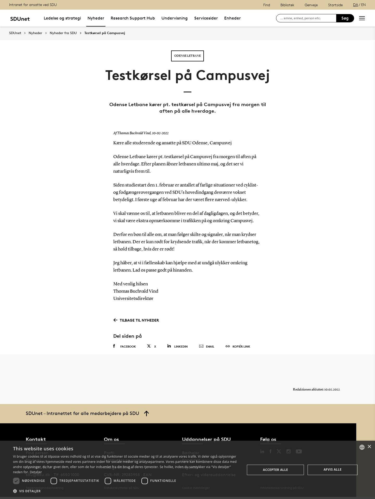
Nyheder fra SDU (63, 33)
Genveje (311, 5)
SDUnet (15, 33)
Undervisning (174, 18)
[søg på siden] (308, 18)
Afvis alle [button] (333, 469)
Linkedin (177, 346)
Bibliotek (287, 5)
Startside (335, 5)
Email (206, 346)
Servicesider (206, 18)
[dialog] (187, 470)
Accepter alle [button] (275, 470)
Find (266, 5)
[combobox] (362, 447)
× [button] (369, 447)
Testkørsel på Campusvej (104, 33)
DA (355, 4)
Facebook (124, 346)
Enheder (232, 18)
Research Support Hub (133, 18)
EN (363, 4)
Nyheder (96, 18)
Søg (345, 18)
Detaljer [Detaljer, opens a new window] (36, 472)
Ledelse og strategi (62, 18)
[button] (125, 491)
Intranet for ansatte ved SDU (33, 4)
